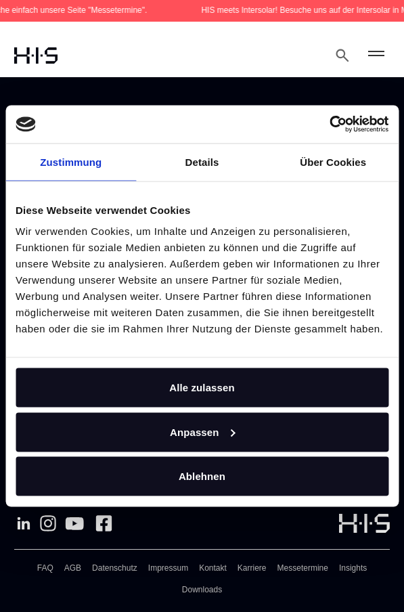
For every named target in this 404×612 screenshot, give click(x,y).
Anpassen (202, 431)
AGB (72, 568)
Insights (353, 568)
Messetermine (302, 568)
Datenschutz (114, 568)
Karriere (252, 568)
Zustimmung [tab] (71, 161)
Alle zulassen (201, 387)
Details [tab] (202, 161)
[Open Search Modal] (342, 55)
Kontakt (213, 568)
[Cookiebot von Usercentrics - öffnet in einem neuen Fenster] (329, 124)
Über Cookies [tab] (333, 161)
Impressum (168, 568)
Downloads (202, 589)
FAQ (45, 568)
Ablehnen (202, 476)
